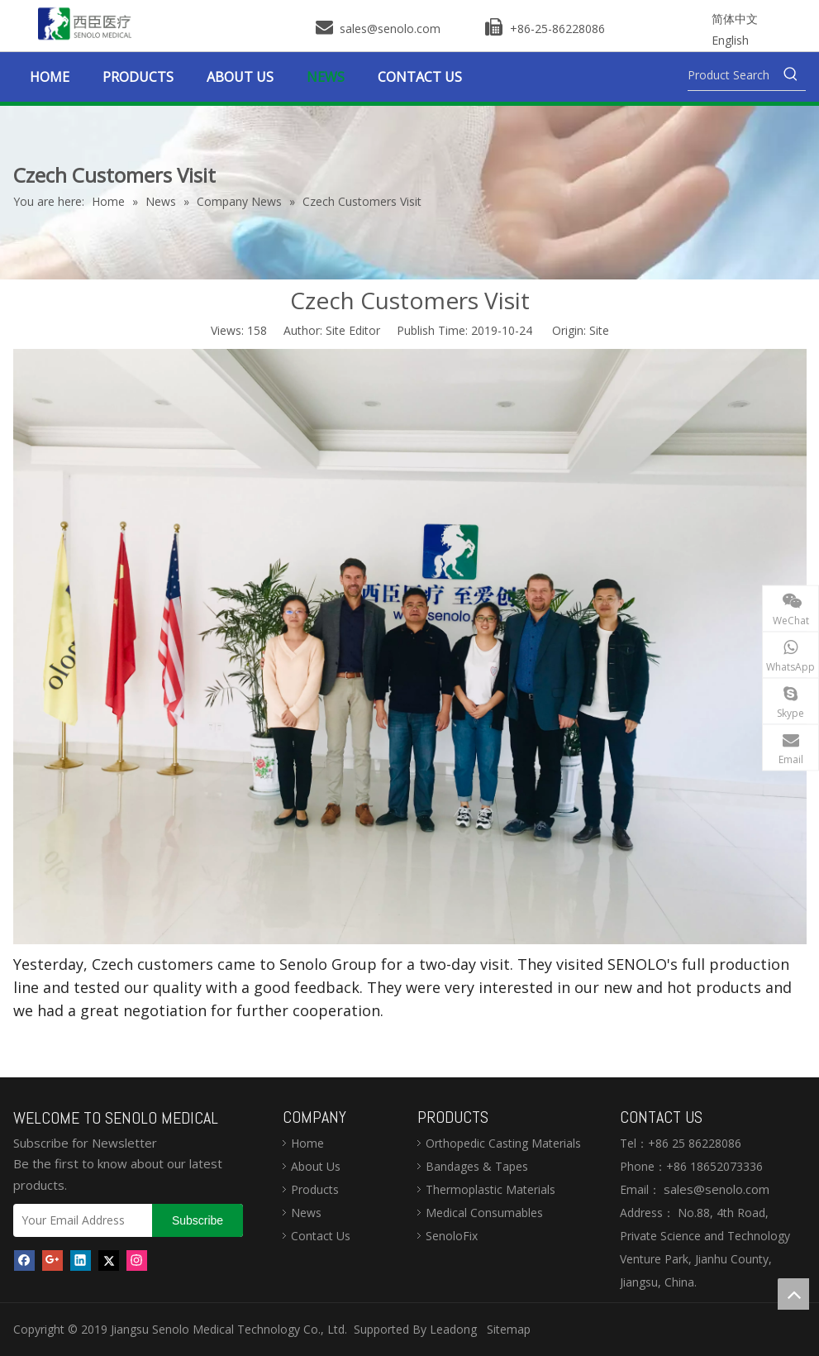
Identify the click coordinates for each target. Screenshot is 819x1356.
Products (315, 1189)
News (306, 1212)
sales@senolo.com (388, 28)
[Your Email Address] (79, 1220)
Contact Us (320, 1236)
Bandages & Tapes (477, 1166)
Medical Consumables (484, 1212)
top (793, 1294)
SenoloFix (452, 1236)
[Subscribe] (197, 1220)
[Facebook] (24, 1259)
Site (599, 330)
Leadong (453, 1329)
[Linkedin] (80, 1259)
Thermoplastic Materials (490, 1189)
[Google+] (52, 1259)
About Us (315, 1166)
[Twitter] (108, 1259)
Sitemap (509, 1329)
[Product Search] (732, 75)
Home (307, 1143)
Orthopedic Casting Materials (503, 1143)
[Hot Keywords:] (791, 75)
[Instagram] (136, 1259)
